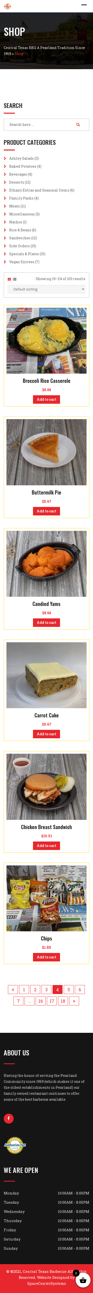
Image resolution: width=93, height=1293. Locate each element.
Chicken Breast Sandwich (46, 827)
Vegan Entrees (21, 261)
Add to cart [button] (46, 399)
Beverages (18, 174)
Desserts (16, 182)
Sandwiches (20, 238)
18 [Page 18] (63, 1001)
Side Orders (19, 246)
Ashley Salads (21, 158)
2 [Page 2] (35, 990)
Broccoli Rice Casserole (46, 380)
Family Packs (21, 198)
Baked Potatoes (22, 166)
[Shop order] (46, 289)
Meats (14, 206)
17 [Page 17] (52, 1001)
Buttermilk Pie (46, 492)
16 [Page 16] (40, 1001)
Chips (46, 938)
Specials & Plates (24, 253)
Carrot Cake (46, 715)
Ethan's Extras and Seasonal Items (39, 190)
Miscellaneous (22, 214)
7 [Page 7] (18, 1001)
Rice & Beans (20, 230)
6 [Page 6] (80, 990)
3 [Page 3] (46, 990)
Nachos (15, 222)
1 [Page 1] (24, 990)
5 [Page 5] (68, 990)
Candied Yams (46, 603)
